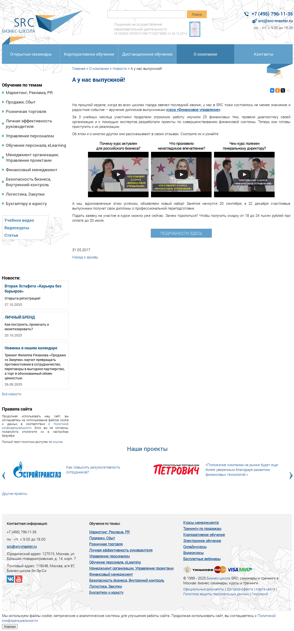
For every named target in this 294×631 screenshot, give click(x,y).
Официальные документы (203, 589)
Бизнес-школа (218, 578)
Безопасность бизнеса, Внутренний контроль (28, 181)
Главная (78, 68)
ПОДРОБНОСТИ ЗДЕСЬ (181, 233)
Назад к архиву (85, 257)
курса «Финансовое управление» (193, 109)
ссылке (58, 442)
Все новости (11, 394)
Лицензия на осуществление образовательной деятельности (151, 29)
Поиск (197, 14)
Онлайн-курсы (195, 546)
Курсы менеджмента (201, 522)
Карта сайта (265, 589)
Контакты (263, 54)
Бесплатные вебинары (202, 558)
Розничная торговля (26, 111)
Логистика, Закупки (25, 194)
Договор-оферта (240, 589)
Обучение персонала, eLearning (36, 145)
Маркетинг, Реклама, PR (29, 92)
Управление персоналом (30, 136)
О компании (205, 54)
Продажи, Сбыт (21, 102)
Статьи (11, 235)
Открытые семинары (31, 54)
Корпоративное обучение (89, 54)
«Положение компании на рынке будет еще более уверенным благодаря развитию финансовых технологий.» (242, 469)
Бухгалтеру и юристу (26, 203)
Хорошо (10, 626)
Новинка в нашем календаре (31, 347)
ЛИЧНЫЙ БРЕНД (20, 317)
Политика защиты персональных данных (216, 594)
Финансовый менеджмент (31, 169)
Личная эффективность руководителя (29, 123)
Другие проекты (14, 493)
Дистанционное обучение (147, 54)
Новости (120, 68)
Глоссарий (260, 594)
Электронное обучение (202, 540)
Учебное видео (19, 220)
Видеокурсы (16, 227)
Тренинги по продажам (202, 528)
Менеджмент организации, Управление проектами (32, 157)
